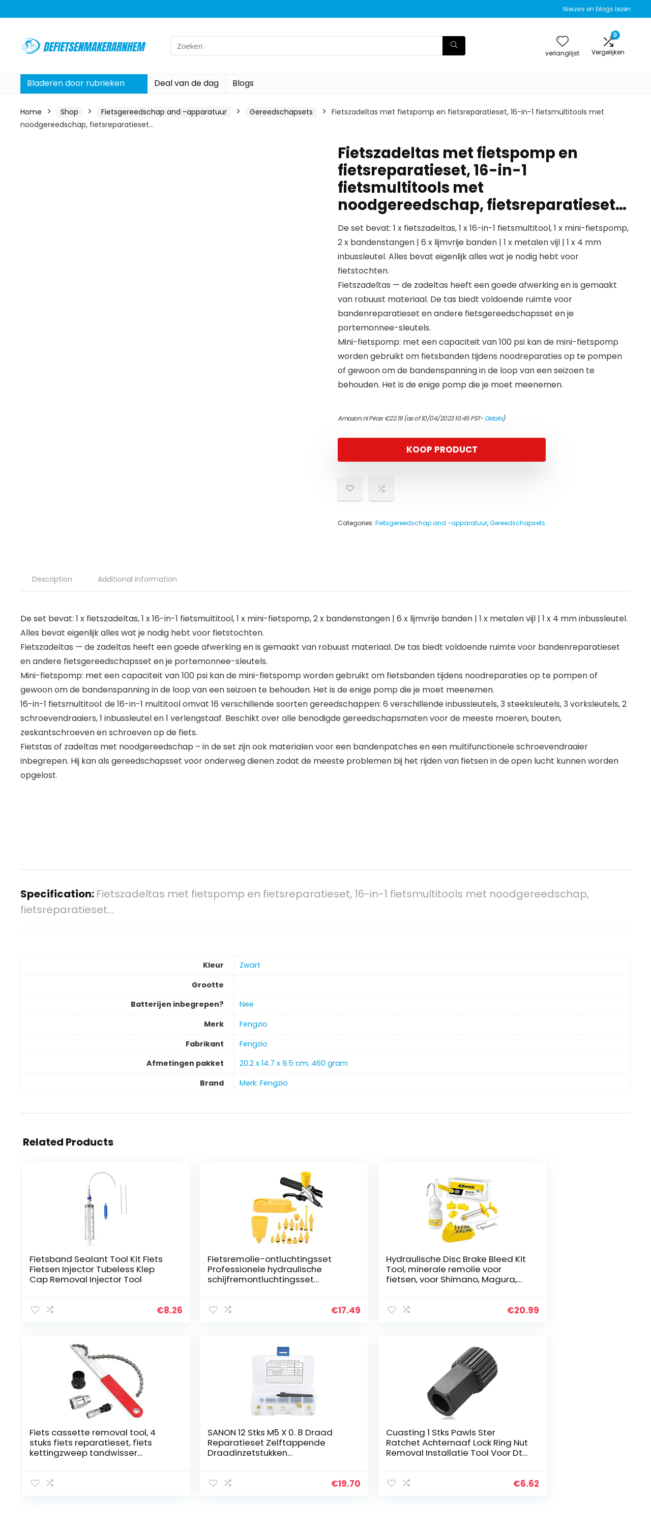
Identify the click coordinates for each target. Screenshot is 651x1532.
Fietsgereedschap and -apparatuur (164, 112)
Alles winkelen (463, 1426)
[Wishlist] (562, 42)
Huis (446, 1412)
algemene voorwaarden (581, 1426)
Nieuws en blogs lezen (597, 9)
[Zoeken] (453, 45)
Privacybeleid (562, 1412)
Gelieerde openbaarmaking (569, 1445)
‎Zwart (250, 965)
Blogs (243, 83)
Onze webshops (467, 1455)
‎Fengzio (254, 1024)
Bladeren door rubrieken (76, 83)
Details (494, 418)
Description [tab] (52, 579)
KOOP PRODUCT (396, 449)
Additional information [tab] (137, 579)
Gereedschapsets (281, 112)
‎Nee (247, 1004)
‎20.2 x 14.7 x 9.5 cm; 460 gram (294, 1063)
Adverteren (459, 1469)
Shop (69, 112)
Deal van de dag (186, 83)
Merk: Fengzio (264, 1083)
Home (31, 112)
